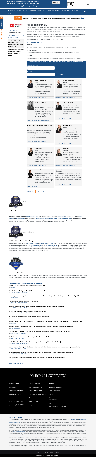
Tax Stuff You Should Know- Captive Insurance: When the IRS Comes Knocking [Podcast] (36, 306)
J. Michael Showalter (15, 292)
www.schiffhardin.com (43, 120)
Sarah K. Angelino (40, 102)
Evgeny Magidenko (24, 308)
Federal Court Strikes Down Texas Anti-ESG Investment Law (27, 311)
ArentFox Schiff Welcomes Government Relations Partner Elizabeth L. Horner (16, 52)
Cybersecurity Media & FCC (16, 405)
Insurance (51, 384)
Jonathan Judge (14, 297)
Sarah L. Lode (13, 348)
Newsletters (41, 10)
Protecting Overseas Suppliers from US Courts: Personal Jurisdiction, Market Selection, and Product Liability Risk (44, 296)
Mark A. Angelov (68, 102)
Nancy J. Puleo (13, 338)
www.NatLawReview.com (14, 423)
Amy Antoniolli (67, 125)
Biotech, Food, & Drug (15, 394)
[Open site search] (85, 11)
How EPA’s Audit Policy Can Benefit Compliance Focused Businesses (30, 291)
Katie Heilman (24, 354)
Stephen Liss (43, 243)
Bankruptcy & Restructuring (16, 391)
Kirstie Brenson (20, 218)
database (56, 421)
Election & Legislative (34, 384)
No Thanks (56, 2)
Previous (81, 18)
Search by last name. (33, 65)
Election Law (26, 202)
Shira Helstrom (13, 303)
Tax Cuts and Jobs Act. (51, 245)
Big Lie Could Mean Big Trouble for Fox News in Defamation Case (53, 218)
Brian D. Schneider (14, 333)
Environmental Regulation (17, 273)
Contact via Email (32, 97)
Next (83, 18)
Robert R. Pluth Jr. (14, 308)
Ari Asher (66, 148)
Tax (50, 403)
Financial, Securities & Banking (37, 394)
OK (50, 2)
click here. (31, 447)
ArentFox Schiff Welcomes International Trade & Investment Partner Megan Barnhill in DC (16, 43)
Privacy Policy (82, 419)
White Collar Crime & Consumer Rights (57, 408)
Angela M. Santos (22, 348)
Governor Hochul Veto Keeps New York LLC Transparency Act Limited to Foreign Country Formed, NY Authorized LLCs (45, 321)
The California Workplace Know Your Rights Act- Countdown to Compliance (32, 337)
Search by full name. (32, 72)
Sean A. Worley (23, 333)
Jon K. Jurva (13, 359)
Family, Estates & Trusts (35, 391)
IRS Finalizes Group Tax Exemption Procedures (23, 301)
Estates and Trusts (28, 232)
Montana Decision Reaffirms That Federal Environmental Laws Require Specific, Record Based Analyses (41, 352)
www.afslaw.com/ (70, 97)
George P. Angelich (69, 80)
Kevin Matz (13, 287)
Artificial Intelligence (14, 384)
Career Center (60, 10)
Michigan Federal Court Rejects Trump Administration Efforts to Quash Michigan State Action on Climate (41, 326)
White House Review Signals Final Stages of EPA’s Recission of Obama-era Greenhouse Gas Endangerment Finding (44, 347)
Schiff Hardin (51, 243)
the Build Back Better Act (35, 245)
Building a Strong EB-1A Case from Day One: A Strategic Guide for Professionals (61, 18)
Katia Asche (38, 148)
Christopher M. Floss (32, 243)
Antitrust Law (12, 387)
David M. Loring (24, 292)
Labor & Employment (54, 391)
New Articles (1, 23)
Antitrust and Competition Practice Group (40, 125)
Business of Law (13, 398)
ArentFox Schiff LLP (16, 36)
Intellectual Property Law (55, 387)
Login (87, 4)
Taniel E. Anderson (40, 80)
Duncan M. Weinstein (26, 313)
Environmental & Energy (35, 387)
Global (30, 398)
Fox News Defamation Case (17, 211)
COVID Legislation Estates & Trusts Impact (22, 241)
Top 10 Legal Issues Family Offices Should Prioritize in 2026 (27, 286)
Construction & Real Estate (16, 401)
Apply (61, 74)
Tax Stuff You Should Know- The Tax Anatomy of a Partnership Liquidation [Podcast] (35, 342)
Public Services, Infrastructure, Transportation (57, 399)
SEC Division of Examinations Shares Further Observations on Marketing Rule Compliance (37, 357)
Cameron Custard (22, 303)
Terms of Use (74, 419)
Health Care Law (33, 401)
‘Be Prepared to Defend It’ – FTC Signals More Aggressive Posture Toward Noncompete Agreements (39, 332)
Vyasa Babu (59, 170)
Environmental (27, 264)
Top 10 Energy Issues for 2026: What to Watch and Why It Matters (29, 316)
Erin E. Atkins (39, 170)
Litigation (51, 394)
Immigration (32, 405)
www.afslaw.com (13, 30)
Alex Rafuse (21, 338)
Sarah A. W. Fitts (14, 318)
